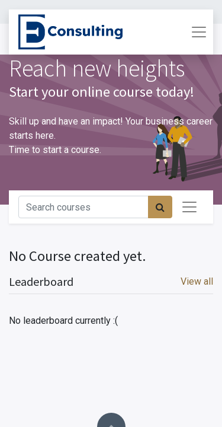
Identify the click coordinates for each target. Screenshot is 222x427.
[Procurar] (160, 207)
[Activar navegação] (189, 207)
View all (197, 281)
